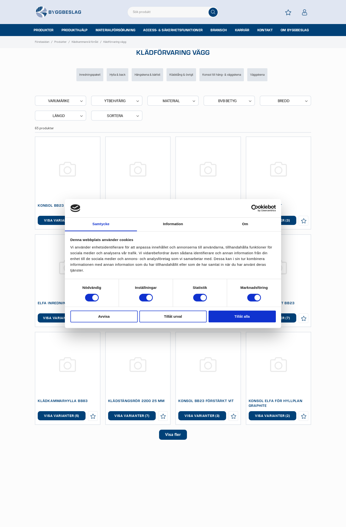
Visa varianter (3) (202, 416)
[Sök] (213, 12)
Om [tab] (245, 224)
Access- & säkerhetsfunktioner (173, 30)
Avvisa (104, 317)
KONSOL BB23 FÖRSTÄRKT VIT (206, 400)
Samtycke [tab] (101, 224)
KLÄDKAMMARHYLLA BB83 (63, 400)
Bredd (293, 101)
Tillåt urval (173, 317)
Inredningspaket (89, 74)
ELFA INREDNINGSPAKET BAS (64, 302)
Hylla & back (117, 74)
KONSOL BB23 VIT (54, 205)
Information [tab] (173, 224)
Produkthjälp (75, 30)
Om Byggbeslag (295, 30)
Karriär (242, 30)
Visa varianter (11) (61, 318)
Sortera (123, 116)
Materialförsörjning (116, 30)
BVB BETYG (235, 101)
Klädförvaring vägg (114, 42)
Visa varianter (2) (272, 416)
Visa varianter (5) (61, 416)
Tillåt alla (242, 317)
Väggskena (257, 74)
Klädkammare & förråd (85, 42)
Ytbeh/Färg (122, 101)
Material (179, 101)
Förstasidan (42, 42)
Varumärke (66, 101)
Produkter (44, 30)
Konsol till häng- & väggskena (221, 74)
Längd (68, 116)
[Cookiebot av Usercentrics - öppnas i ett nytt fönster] (255, 208)
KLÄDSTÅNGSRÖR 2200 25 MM (136, 400)
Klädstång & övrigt (181, 74)
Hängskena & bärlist (147, 74)
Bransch (218, 30)
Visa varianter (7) (61, 220)
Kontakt (265, 30)
